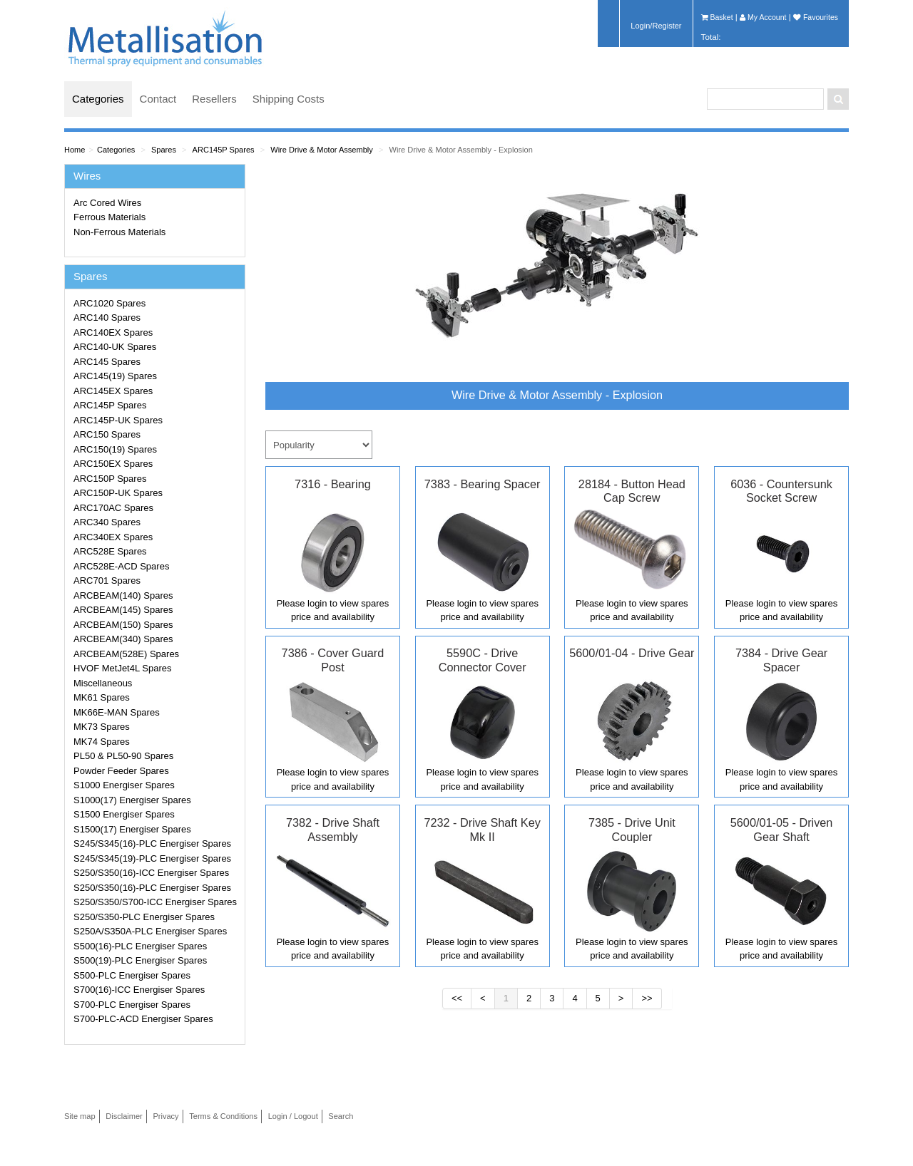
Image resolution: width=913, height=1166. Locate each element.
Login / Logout (293, 1116)
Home (74, 149)
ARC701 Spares (107, 580)
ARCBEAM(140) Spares (123, 595)
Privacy (165, 1116)
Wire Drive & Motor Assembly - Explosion (460, 149)
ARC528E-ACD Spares (121, 566)
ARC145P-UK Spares (118, 420)
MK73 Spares (101, 726)
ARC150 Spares (107, 434)
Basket (717, 17)
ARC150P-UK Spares (118, 492)
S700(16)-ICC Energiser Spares (139, 989)
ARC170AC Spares (113, 507)
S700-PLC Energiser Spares (131, 1004)
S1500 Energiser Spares (124, 814)
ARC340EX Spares (113, 537)
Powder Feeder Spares (121, 770)
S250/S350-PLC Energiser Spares (144, 917)
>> (646, 998)
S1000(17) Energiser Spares (132, 800)
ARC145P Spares (224, 149)
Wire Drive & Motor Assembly (321, 149)
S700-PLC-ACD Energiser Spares (143, 1018)
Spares (163, 149)
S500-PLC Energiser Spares (131, 975)
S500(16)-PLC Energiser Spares (140, 946)
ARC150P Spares (109, 478)
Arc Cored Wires (107, 202)
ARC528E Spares (110, 551)
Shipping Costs (289, 99)
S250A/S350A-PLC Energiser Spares (150, 931)
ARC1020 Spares (109, 303)
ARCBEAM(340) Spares (123, 639)
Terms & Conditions (223, 1116)
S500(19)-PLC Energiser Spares (140, 960)
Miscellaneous (102, 683)
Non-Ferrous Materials (119, 232)
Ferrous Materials (109, 217)
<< (457, 998)
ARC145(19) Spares (115, 376)
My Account (763, 17)
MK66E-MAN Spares (116, 712)
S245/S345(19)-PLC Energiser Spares (152, 858)
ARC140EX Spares (113, 332)
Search (340, 1116)
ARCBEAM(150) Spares (123, 624)
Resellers (214, 99)
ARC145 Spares (107, 361)
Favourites (815, 17)
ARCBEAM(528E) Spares (126, 654)
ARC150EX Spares (113, 463)
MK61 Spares (101, 697)
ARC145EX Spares (113, 391)
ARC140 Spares (107, 317)
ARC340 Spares (107, 522)
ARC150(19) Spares (115, 449)
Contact (158, 99)
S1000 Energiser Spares (124, 785)
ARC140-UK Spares (114, 346)
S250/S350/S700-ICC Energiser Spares (155, 902)
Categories (98, 99)
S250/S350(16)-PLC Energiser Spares (152, 887)
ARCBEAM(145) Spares (123, 609)
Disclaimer (124, 1116)
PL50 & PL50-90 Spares (123, 755)
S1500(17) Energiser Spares (132, 829)
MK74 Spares (101, 741)
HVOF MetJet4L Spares (122, 668)
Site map (80, 1116)
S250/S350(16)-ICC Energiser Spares (151, 872)
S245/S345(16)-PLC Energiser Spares (152, 843)
